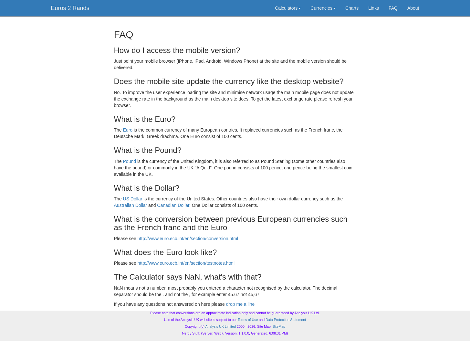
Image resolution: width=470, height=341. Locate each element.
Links (373, 8)
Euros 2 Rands (70, 8)
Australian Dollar (130, 205)
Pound (129, 161)
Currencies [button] (323, 8)
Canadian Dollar (173, 205)
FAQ (393, 8)
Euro (128, 130)
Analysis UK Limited (220, 326)
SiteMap (279, 326)
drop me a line (240, 304)
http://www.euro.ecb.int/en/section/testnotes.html (186, 263)
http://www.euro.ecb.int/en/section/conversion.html (188, 238)
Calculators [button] (288, 8)
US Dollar (132, 198)
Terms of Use (248, 320)
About (413, 8)
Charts (352, 8)
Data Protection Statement (286, 320)
